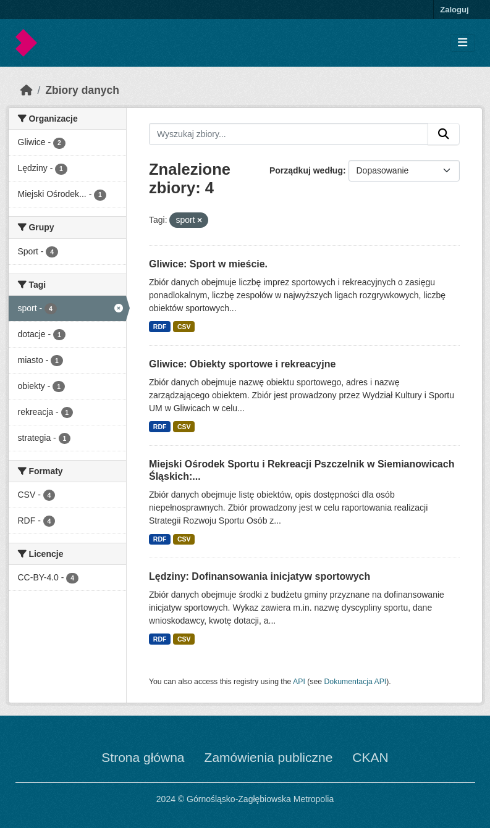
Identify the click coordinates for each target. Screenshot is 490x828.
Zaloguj (454, 9)
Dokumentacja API (355, 681)
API (299, 681)
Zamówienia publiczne (269, 757)
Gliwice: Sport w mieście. (208, 264)
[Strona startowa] (26, 90)
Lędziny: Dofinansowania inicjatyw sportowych (259, 576)
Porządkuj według (306, 170)
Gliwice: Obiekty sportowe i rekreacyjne (242, 364)
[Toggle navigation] (462, 43)
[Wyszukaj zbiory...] (288, 134)
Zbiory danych (82, 90)
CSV (184, 326)
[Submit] (444, 134)
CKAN (370, 757)
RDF (160, 326)
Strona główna (142, 757)
